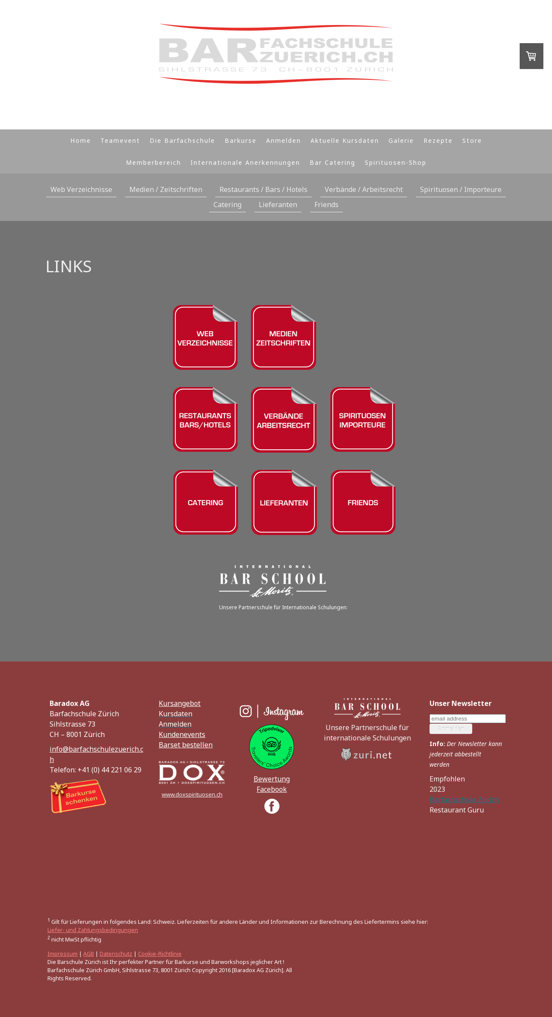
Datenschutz (116, 953)
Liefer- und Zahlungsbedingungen (92, 930)
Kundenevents (182, 734)
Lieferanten (278, 204)
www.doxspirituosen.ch (192, 794)
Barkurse (241, 140)
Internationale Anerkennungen (245, 162)
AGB (88, 953)
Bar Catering (332, 162)
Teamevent (120, 140)
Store (472, 140)
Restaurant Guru (457, 810)
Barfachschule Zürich (464, 799)
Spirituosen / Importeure (461, 189)
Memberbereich (153, 162)
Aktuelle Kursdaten (344, 140)
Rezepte (438, 140)
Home (80, 140)
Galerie (401, 140)
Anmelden (283, 140)
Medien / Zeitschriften (165, 189)
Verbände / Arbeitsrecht (364, 189)
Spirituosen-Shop (396, 162)
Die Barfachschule (182, 140)
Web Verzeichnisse (81, 189)
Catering (227, 204)
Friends (326, 204)
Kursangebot (180, 703)
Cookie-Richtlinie (160, 953)
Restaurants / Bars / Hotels (263, 189)
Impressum (62, 953)
